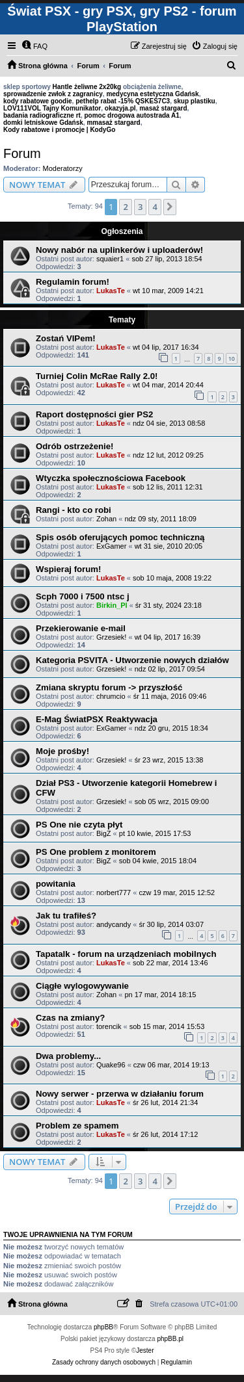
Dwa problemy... (68, 1056)
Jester (145, 1350)
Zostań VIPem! (66, 338)
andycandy (113, 924)
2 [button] (125, 207)
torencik (109, 1026)
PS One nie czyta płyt (79, 824)
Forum (22, 153)
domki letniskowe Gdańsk (43, 122)
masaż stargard (163, 108)
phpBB (103, 1327)
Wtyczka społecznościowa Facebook (110, 478)
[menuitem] (34, 46)
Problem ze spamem (77, 1125)
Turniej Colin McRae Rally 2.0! (96, 376)
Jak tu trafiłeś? (66, 915)
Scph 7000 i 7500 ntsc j (82, 596)
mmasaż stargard (113, 122)
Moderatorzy (63, 168)
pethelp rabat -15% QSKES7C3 (122, 101)
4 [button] (154, 207)
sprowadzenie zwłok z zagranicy (53, 94)
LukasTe (110, 290)
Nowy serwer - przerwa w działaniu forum (120, 1094)
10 (231, 358)
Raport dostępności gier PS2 (94, 414)
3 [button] (140, 207)
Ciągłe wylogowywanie (82, 986)
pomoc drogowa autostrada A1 (131, 115)
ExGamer (111, 546)
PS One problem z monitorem (96, 852)
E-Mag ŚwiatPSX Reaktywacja (96, 719)
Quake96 (111, 1065)
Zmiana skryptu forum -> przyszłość (109, 687)
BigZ (103, 833)
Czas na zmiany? (70, 1018)
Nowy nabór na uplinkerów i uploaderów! (119, 250)
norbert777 (113, 892)
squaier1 (110, 259)
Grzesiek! (111, 637)
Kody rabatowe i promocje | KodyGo (59, 129)
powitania (55, 884)
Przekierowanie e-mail (81, 628)
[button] (169, 207)
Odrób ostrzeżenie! (74, 446)
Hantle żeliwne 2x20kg (87, 86)
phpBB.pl (170, 1338)
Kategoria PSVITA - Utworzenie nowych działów (132, 660)
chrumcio (111, 696)
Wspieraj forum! (68, 569)
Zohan (106, 519)
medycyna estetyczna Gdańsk (152, 94)
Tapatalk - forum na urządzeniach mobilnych (126, 954)
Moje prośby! (62, 751)
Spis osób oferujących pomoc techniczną (120, 537)
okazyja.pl (120, 108)
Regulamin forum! (72, 282)
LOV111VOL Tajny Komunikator (52, 108)
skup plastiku (194, 101)
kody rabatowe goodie (37, 101)
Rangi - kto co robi (73, 510)
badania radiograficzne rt (42, 115)
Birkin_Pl (112, 605)
